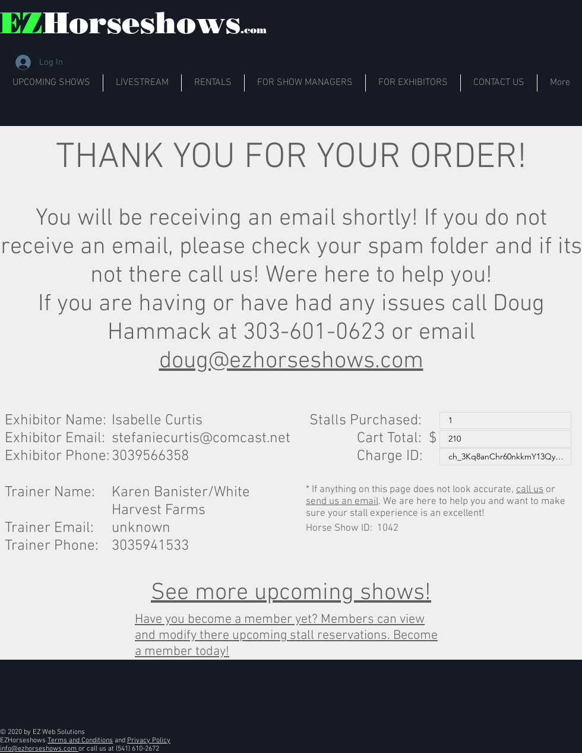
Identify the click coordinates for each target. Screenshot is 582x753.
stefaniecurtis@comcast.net (201, 439)
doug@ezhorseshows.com (291, 361)
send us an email (342, 502)
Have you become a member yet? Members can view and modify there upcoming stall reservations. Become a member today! (286, 636)
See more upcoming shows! (291, 593)
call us (529, 490)
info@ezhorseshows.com (39, 749)
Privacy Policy (148, 740)
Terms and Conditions (80, 740)
